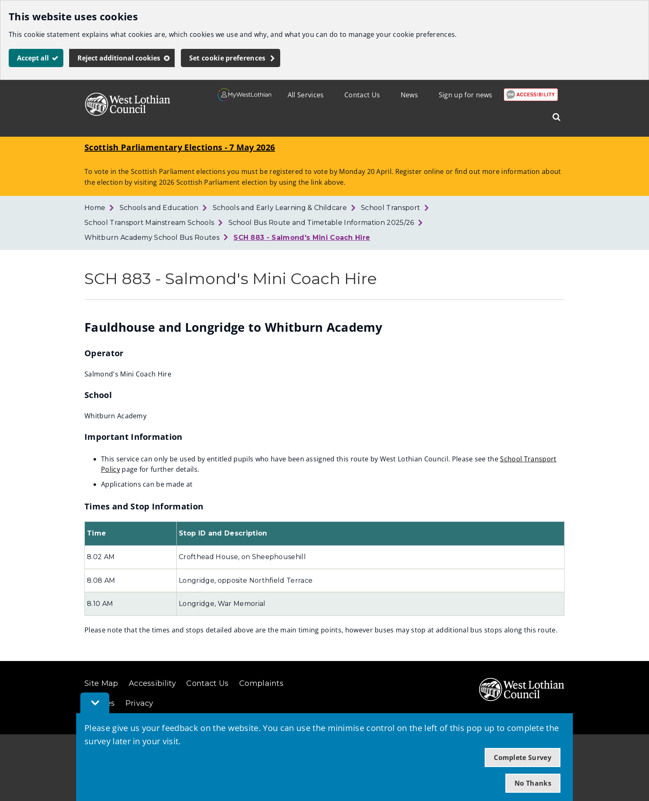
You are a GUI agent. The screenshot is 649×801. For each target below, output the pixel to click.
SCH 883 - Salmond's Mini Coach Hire (301, 237)
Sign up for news (466, 94)
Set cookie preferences (227, 58)
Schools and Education (159, 208)
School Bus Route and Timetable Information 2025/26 (321, 223)
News (409, 94)
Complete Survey (522, 757)
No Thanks (532, 783)
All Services (306, 94)
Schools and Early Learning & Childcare (280, 208)
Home (94, 208)
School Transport (390, 208)
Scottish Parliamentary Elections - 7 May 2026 (179, 147)
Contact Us (362, 94)
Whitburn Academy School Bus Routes (151, 237)
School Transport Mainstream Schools (149, 223)
